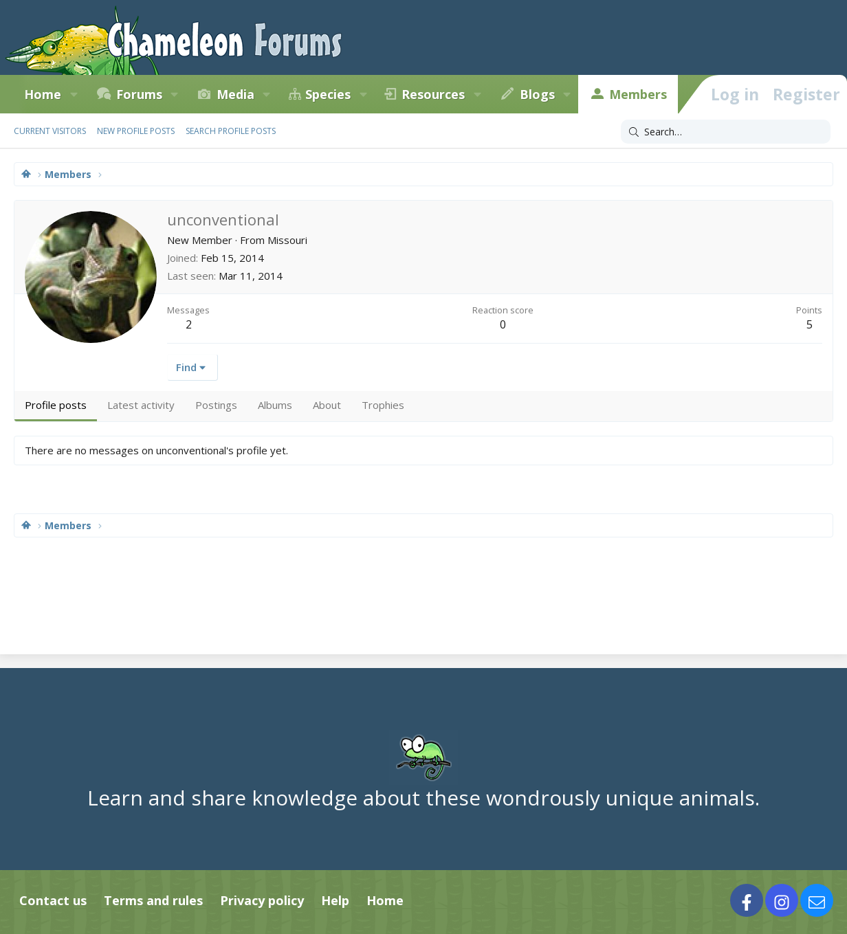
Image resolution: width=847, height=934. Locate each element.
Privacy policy (262, 900)
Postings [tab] (216, 405)
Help (335, 900)
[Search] (725, 132)
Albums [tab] (275, 405)
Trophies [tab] (383, 405)
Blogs (537, 94)
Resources (433, 94)
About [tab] (327, 405)
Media (235, 94)
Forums (139, 94)
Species (328, 94)
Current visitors (50, 131)
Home (385, 900)
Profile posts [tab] (56, 405)
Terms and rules (153, 900)
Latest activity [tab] (141, 405)
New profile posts (136, 131)
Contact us (53, 900)
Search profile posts (231, 131)
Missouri (287, 240)
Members (638, 94)
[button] (74, 94)
